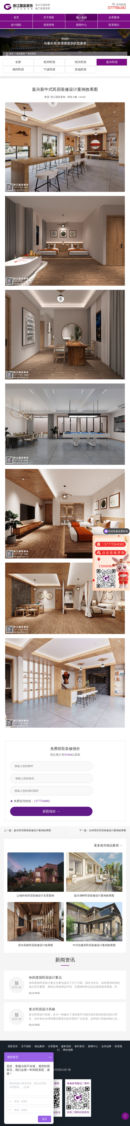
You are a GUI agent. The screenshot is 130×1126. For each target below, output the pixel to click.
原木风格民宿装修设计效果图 (35, 945)
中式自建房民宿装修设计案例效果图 (94, 945)
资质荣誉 (48, 24)
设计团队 (16, 24)
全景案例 (114, 17)
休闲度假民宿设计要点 (45, 977)
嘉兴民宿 (32, 53)
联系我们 (114, 24)
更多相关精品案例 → (108, 845)
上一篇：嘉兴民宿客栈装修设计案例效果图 (27, 830)
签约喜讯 (79, 1046)
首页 (16, 17)
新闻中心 (81, 24)
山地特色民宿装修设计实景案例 (35, 895)
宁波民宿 (49, 69)
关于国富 (48, 17)
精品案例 (81, 17)
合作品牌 (106, 1046)
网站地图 (68, 1049)
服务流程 (66, 1046)
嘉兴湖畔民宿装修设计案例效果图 (94, 895)
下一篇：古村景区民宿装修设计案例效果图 (102, 830)
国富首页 (13, 1046)
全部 (18, 62)
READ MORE (34, 993)
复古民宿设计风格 (42, 1009)
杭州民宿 (49, 62)
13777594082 (117, 8)
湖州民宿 (18, 69)
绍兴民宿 (80, 62)
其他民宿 (80, 69)
